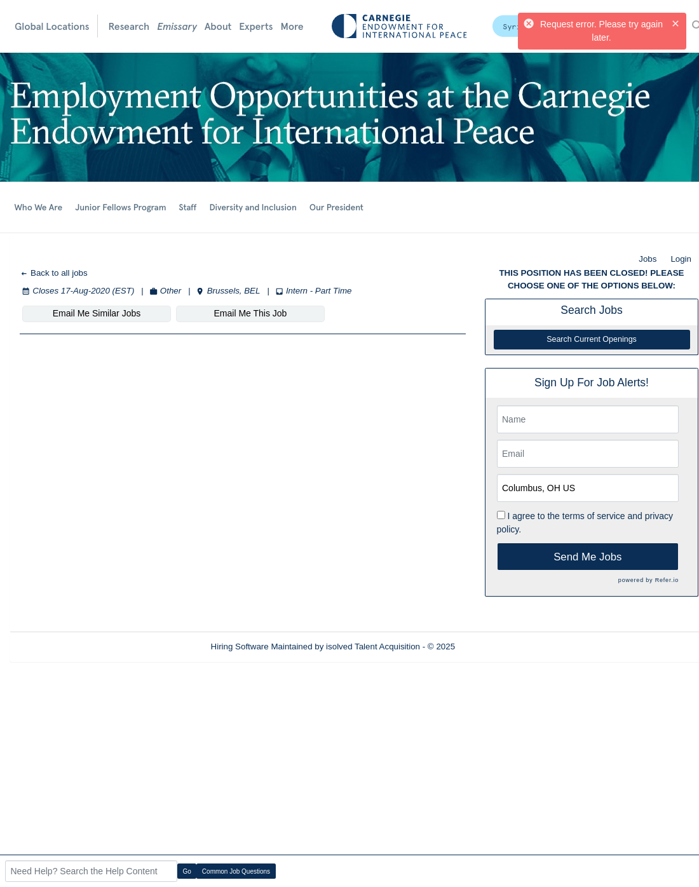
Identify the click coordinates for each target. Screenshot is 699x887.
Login (680, 259)
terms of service (593, 516)
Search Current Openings (591, 339)
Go (187, 871)
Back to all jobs (54, 273)
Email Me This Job (250, 313)
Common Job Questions (236, 871)
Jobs (647, 259)
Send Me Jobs (587, 557)
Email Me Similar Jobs (96, 313)
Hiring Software (240, 646)
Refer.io (667, 580)
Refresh (493, 646)
